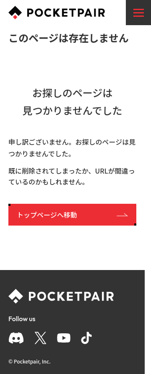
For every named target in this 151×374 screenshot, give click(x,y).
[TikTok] (86, 338)
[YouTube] (63, 338)
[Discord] (16, 338)
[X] (40, 338)
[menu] (138, 12)
